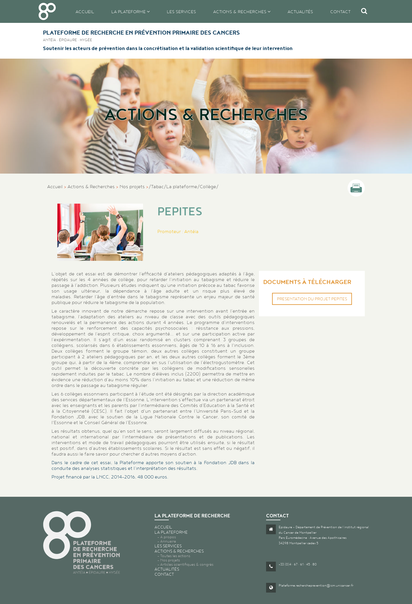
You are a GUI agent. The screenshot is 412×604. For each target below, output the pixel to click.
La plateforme (129, 11)
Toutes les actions (175, 556)
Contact (340, 11)
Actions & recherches (240, 11)
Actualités (300, 11)
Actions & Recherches (91, 186)
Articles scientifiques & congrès (186, 564)
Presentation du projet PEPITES (312, 298)
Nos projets (132, 186)
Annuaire (168, 541)
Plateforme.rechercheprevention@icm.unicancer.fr (316, 585)
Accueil (85, 11)
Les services (181, 11)
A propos (168, 537)
